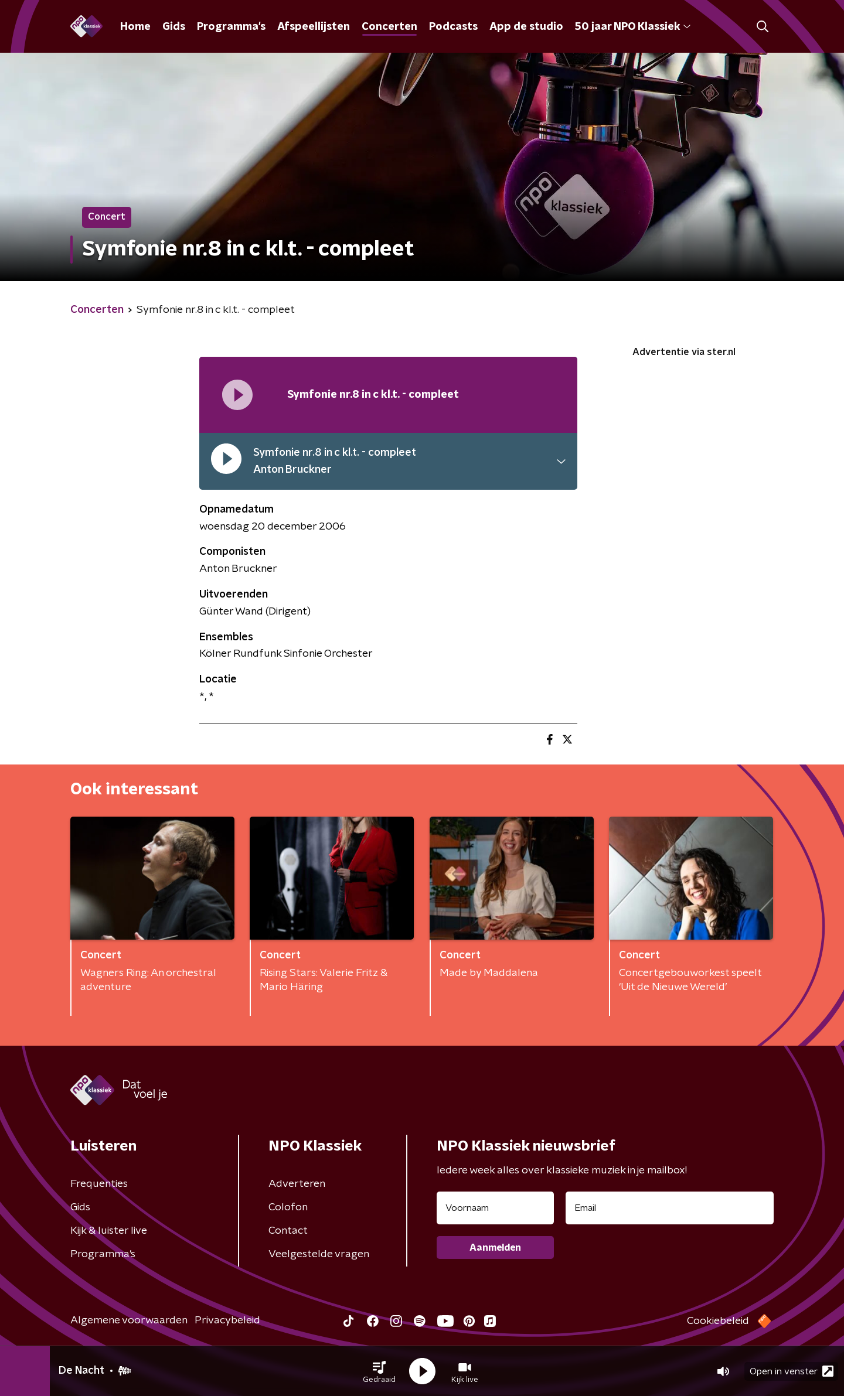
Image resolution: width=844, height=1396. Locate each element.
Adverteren (296, 1184)
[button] (379, 1371)
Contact (288, 1231)
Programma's (231, 27)
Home (135, 27)
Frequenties (99, 1184)
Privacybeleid (227, 1320)
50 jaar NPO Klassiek (632, 27)
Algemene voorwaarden (129, 1320)
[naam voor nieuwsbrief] (495, 1208)
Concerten (389, 27)
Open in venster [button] (791, 1371)
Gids (173, 27)
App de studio (526, 27)
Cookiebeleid (718, 1321)
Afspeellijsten (313, 27)
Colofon (288, 1207)
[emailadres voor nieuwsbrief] (670, 1208)
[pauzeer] (226, 461)
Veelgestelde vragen (318, 1254)
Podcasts (453, 27)
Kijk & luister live (108, 1231)
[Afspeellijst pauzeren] (237, 395)
